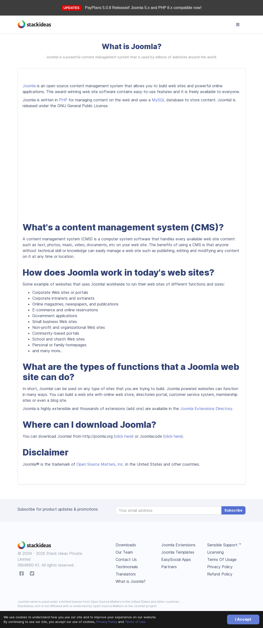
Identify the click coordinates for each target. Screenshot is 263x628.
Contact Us (126, 559)
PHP (63, 99)
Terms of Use (135, 622)
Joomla (29, 85)
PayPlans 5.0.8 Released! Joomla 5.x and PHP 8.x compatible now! (143, 8)
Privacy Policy (106, 622)
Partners (169, 566)
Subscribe (233, 510)
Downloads (126, 544)
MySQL (158, 99)
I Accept (243, 619)
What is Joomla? (130, 581)
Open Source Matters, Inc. (100, 464)
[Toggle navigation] (237, 24)
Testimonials (127, 566)
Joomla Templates (177, 552)
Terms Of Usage (222, 559)
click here (123, 436)
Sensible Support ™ (224, 544)
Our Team (124, 552)
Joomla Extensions (178, 544)
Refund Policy (219, 574)
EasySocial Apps (176, 559)
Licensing (215, 552)
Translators (126, 574)
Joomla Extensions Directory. (206, 408)
